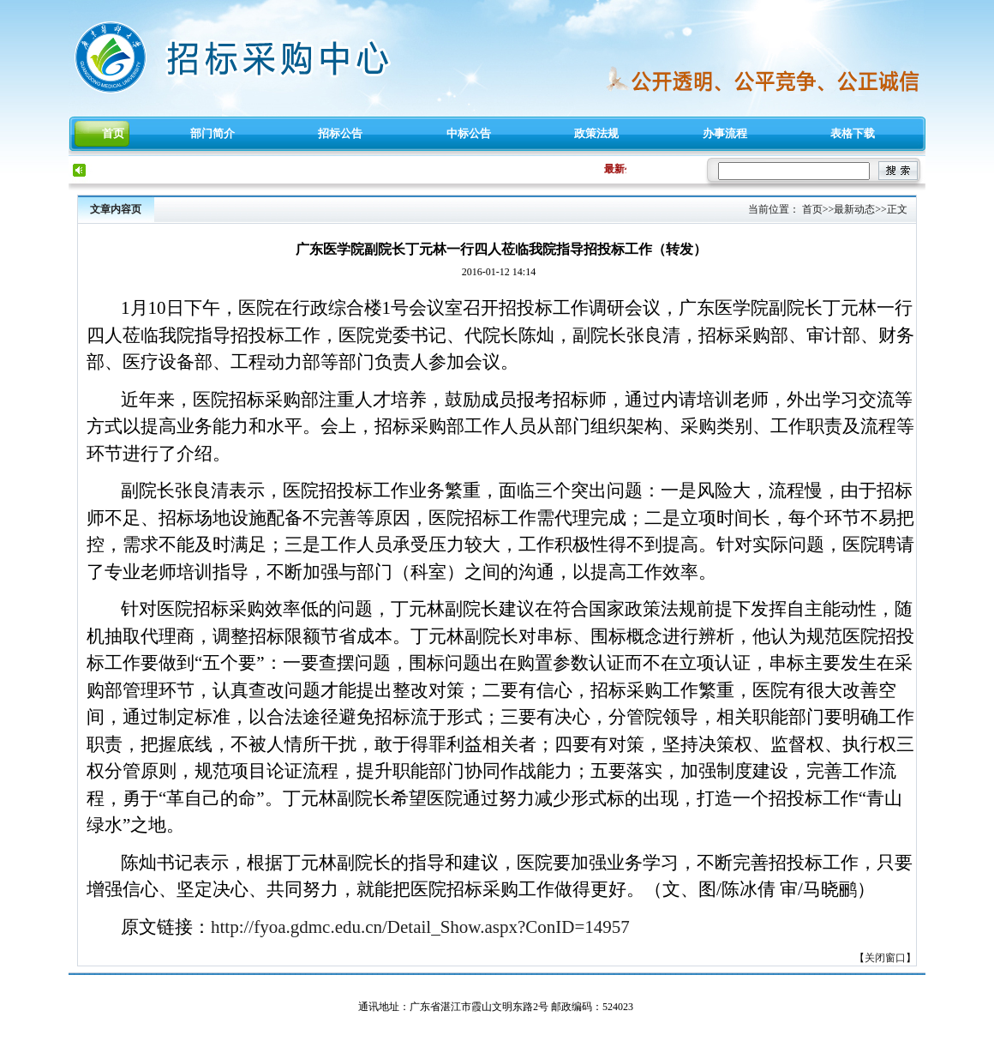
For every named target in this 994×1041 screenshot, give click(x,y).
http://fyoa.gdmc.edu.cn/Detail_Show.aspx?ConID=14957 (420, 927)
